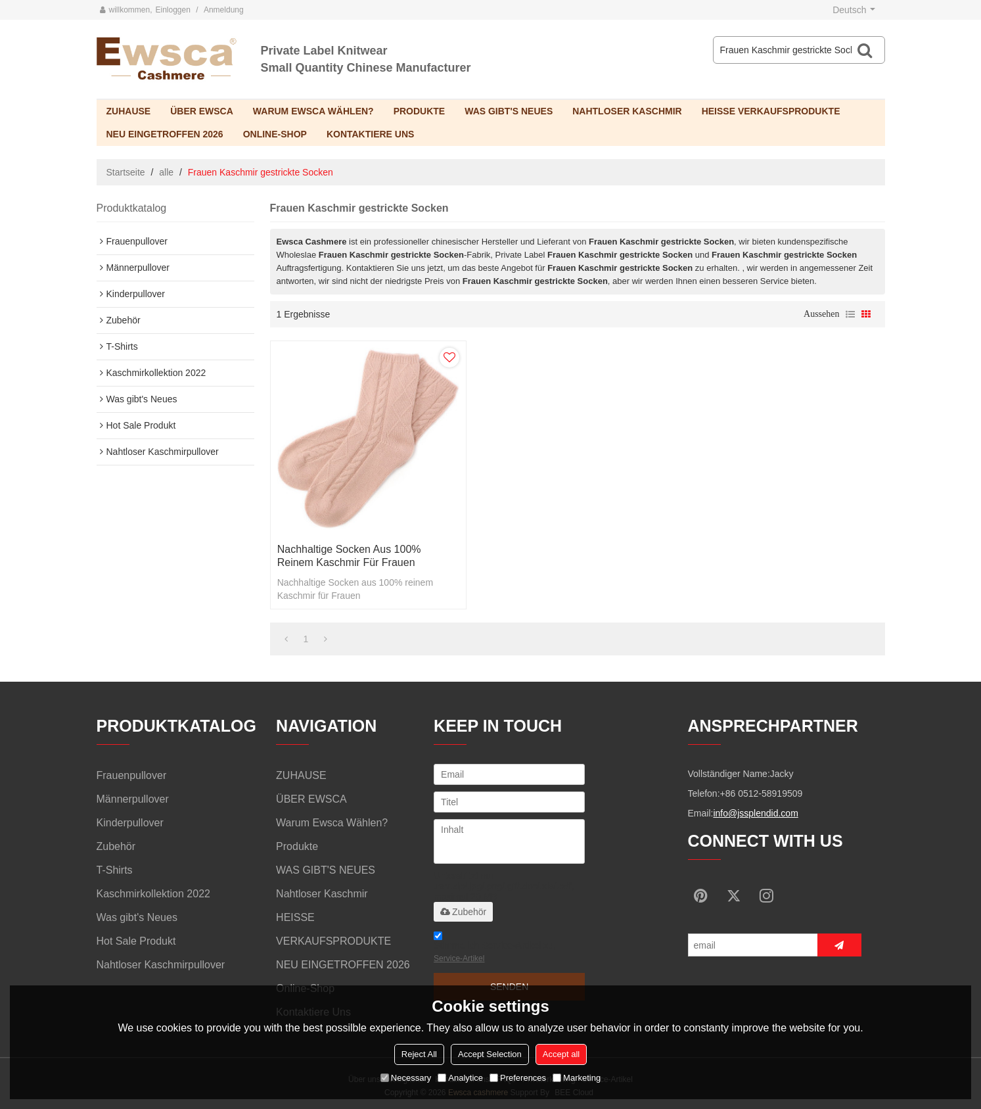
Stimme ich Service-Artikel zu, (495, 949)
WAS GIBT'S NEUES (509, 111)
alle (166, 172)
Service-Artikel (459, 958)
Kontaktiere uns (371, 134)
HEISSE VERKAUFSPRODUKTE (771, 111)
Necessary (405, 1078)
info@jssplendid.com (755, 813)
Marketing (577, 1078)
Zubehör (463, 912)
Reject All (419, 1054)
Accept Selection (490, 1054)
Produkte (419, 111)
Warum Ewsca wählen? (313, 111)
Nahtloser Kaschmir (626, 111)
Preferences (518, 1078)
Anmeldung (224, 9)
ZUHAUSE (128, 111)
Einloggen (173, 9)
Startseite (125, 172)
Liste (850, 314)
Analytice (460, 1078)
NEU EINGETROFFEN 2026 (164, 134)
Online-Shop (275, 134)
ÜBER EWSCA (201, 111)
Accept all (561, 1054)
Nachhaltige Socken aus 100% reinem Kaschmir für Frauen (349, 556)
